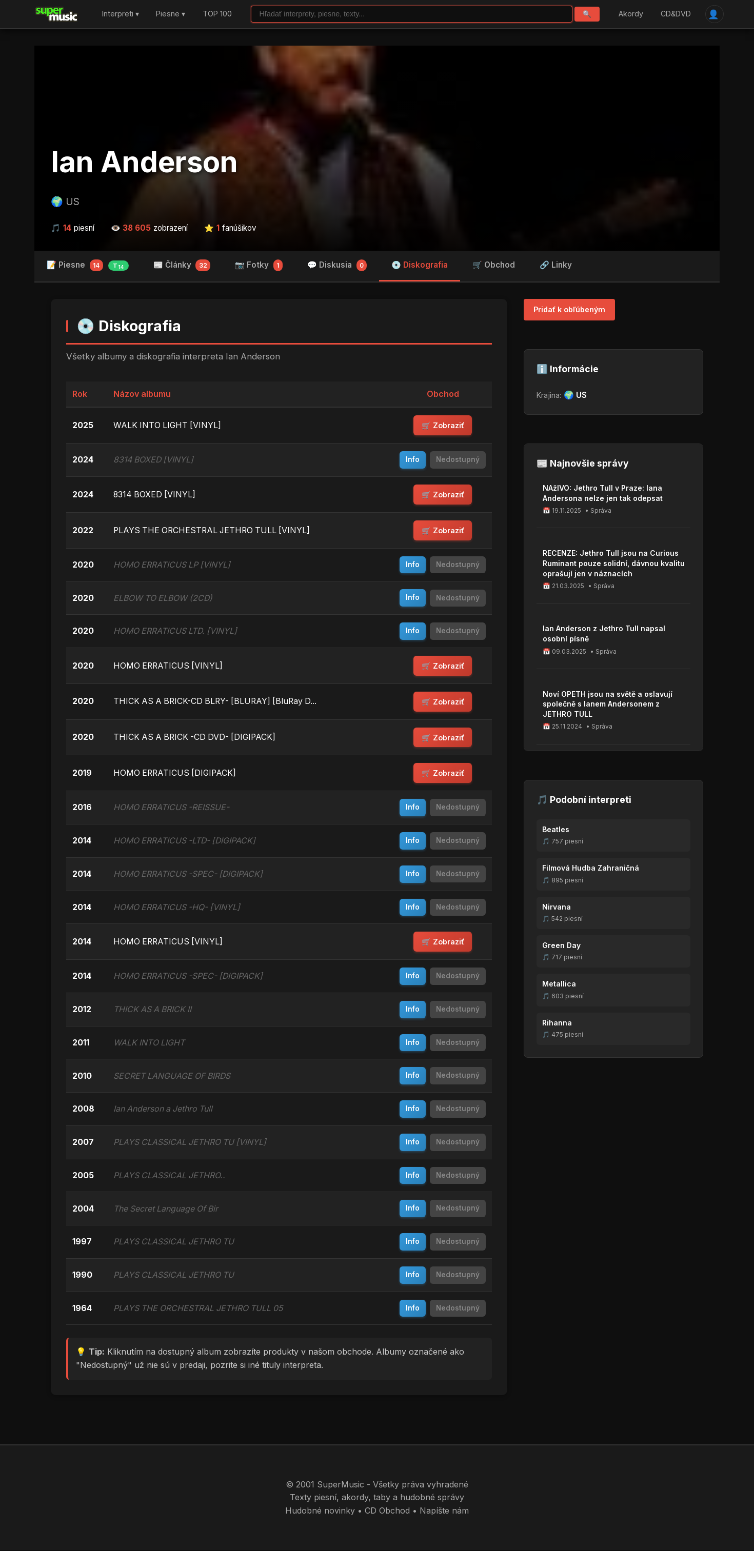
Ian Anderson (144, 162)
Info (413, 460)
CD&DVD (675, 14)
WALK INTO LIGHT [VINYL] (168, 425)
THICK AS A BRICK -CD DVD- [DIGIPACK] (196, 738)
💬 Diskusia (337, 265)
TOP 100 (217, 14)
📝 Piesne (88, 265)
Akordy (631, 14)
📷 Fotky (259, 265)
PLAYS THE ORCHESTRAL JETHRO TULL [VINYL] (214, 530)
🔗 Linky (556, 265)
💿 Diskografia (419, 265)
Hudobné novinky (320, 1511)
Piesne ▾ (170, 14)
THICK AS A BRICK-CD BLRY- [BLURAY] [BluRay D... (217, 702)
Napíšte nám (444, 1511)
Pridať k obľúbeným (569, 310)
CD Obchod (387, 1511)
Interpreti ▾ (120, 14)
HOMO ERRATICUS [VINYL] (169, 666)
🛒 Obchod (493, 265)
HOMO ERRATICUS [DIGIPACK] (176, 774)
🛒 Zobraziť (443, 425)
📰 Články (182, 265)
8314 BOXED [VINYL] (155, 494)
